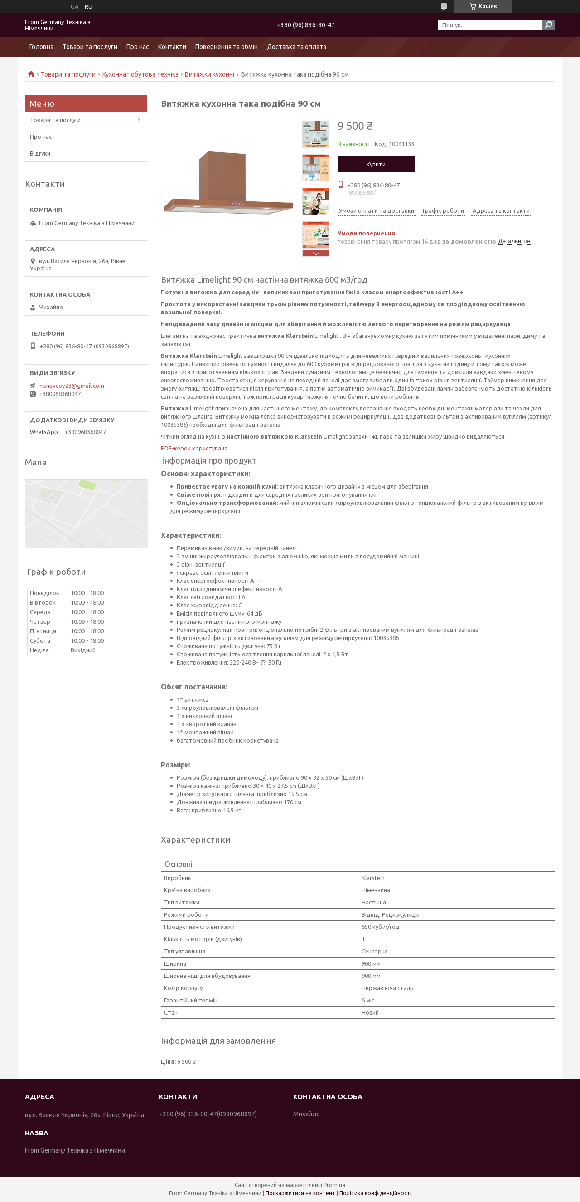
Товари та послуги (90, 46)
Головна (41, 46)
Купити (376, 164)
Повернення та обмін (226, 46)
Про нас (137, 46)
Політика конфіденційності (375, 1193)
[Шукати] (548, 25)
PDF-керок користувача (194, 448)
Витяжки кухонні (209, 74)
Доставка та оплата (296, 46)
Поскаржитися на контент (300, 1193)
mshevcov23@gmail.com (71, 385)
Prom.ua (334, 1185)
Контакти (172, 46)
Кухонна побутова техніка (140, 74)
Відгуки (40, 153)
